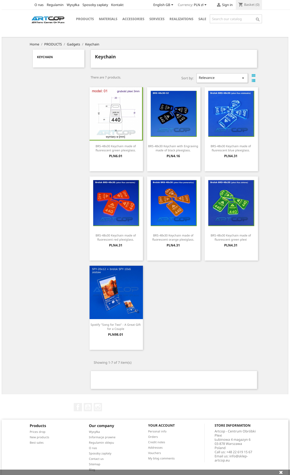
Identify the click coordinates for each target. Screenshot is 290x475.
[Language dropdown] (164, 5)
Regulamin (55, 4)
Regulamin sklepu (101, 442)
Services (157, 19)
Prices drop (37, 432)
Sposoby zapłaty (95, 4)
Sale (202, 19)
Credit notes (156, 442)
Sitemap (94, 464)
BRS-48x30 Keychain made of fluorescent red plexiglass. (116, 237)
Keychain (45, 57)
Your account (161, 425)
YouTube (88, 407)
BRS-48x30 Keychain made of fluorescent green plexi (231, 237)
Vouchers (154, 453)
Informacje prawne (102, 437)
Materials (108, 19)
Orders (153, 437)
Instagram (98, 407)
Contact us (96, 459)
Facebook (78, 407)
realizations (181, 19)
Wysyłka (73, 4)
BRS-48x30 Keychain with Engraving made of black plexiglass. (173, 148)
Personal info (157, 431)
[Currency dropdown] (201, 5)
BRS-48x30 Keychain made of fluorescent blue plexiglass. (231, 148)
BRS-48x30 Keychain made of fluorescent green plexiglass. (116, 148)
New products (39, 437)
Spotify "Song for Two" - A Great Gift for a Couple (116, 327)
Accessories (133, 19)
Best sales (37, 442)
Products (85, 19)
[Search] (236, 19)
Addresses (155, 447)
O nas (39, 4)
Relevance (222, 78)
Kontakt (117, 4)
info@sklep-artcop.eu (231, 458)
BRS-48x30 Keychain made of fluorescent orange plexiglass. (173, 237)
